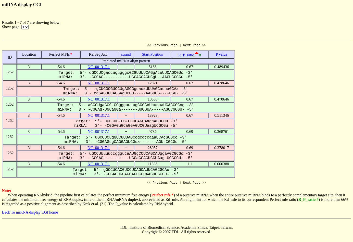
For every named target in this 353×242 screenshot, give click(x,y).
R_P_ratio (186, 56)
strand (126, 55)
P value (221, 55)
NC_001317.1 (99, 67)
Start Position (152, 55)
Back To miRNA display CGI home (30, 214)
